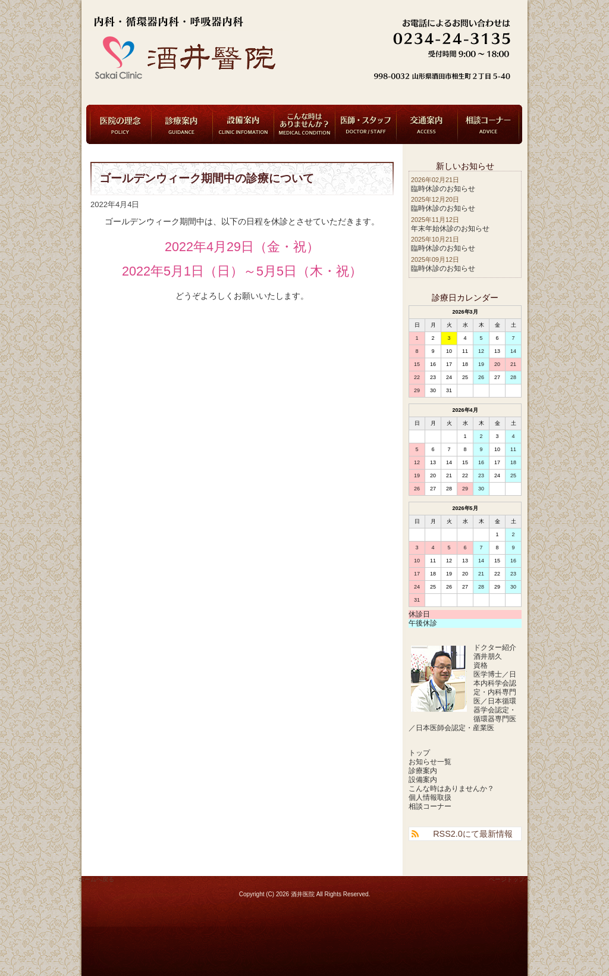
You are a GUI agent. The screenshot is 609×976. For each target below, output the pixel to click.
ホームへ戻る (96, 879)
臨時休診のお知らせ (443, 188)
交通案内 (427, 124)
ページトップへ (509, 879)
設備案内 (243, 124)
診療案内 (182, 124)
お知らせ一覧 (430, 762)
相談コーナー (488, 124)
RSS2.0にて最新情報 (473, 834)
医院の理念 (120, 124)
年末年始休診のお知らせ (450, 228)
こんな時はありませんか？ (304, 124)
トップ (419, 753)
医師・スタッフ (365, 124)
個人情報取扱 (430, 797)
